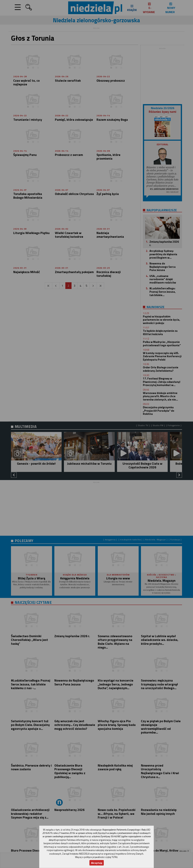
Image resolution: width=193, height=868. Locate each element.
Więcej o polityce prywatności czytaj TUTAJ (96, 857)
